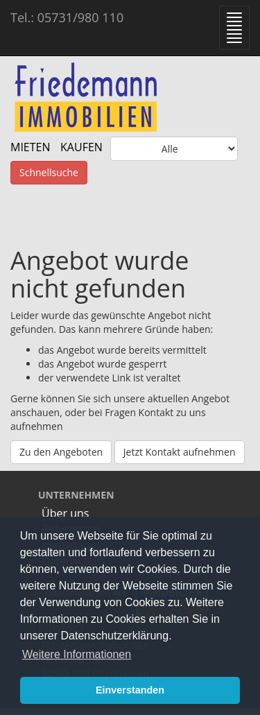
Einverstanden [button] (130, 690)
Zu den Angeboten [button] (61, 451)
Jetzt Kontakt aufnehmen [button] (179, 451)
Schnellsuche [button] (48, 172)
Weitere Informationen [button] (76, 654)
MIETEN (30, 147)
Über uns (65, 513)
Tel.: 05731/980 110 (66, 17)
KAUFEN (81, 147)
